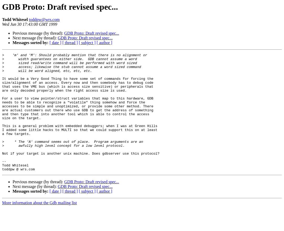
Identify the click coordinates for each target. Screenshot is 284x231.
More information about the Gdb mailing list (39, 226)
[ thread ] (70, 42)
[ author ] (104, 42)
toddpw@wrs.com (44, 19)
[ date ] (55, 42)
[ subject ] (87, 42)
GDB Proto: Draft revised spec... (91, 33)
